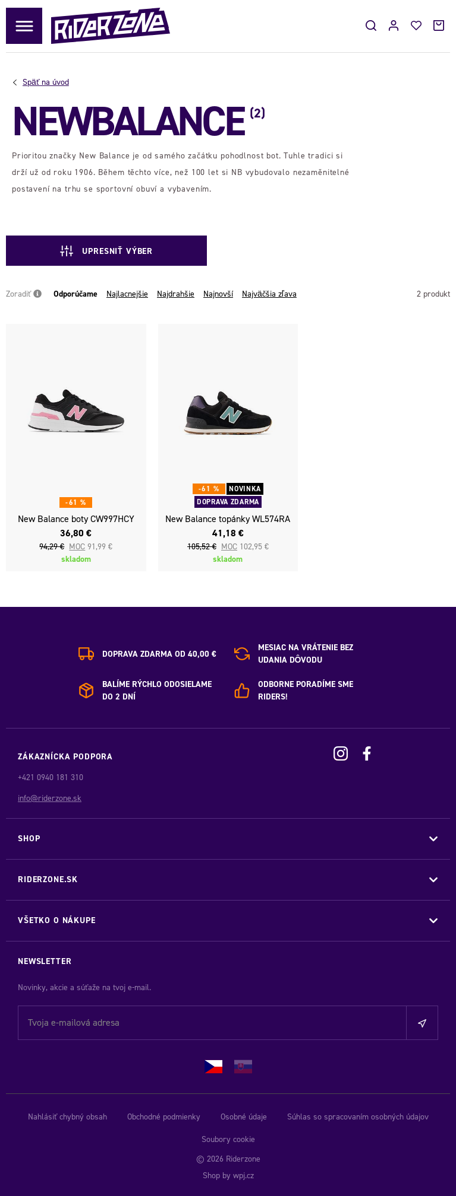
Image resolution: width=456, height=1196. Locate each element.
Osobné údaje (244, 1116)
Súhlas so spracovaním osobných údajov (358, 1116)
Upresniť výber (105, 250)
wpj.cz (243, 1175)
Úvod (46, 82)
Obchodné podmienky (163, 1116)
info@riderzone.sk (49, 798)
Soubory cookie (228, 1139)
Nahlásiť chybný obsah (67, 1116)
